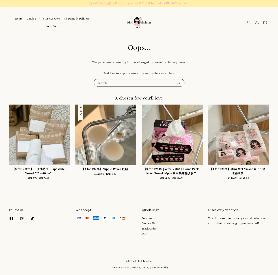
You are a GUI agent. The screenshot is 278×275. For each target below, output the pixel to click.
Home (18, 18)
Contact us (192, 3)
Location (147, 218)
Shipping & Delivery (76, 18)
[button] (249, 22)
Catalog (31, 18)
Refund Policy (160, 267)
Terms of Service (119, 267)
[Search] (178, 82)
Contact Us (148, 223)
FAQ (144, 233)
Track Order (149, 228)
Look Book (52, 26)
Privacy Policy (140, 267)
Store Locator (51, 18)
